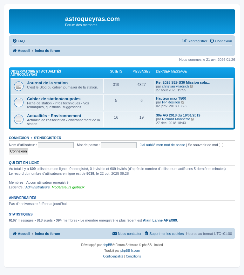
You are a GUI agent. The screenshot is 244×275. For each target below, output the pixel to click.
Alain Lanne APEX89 (160, 220)
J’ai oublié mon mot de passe (162, 145)
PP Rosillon (171, 102)
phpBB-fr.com (130, 250)
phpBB (107, 245)
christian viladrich (175, 86)
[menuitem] (18, 41)
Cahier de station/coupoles (54, 98)
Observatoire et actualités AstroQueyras (35, 73)
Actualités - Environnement (54, 115)
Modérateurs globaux (68, 187)
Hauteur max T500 (171, 98)
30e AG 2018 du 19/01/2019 (178, 115)
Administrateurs (37, 187)
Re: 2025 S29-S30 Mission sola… (183, 82)
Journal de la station (47, 83)
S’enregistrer (47, 138)
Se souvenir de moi (205, 145)
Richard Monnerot (176, 119)
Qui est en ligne (24, 163)
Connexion (19, 138)
